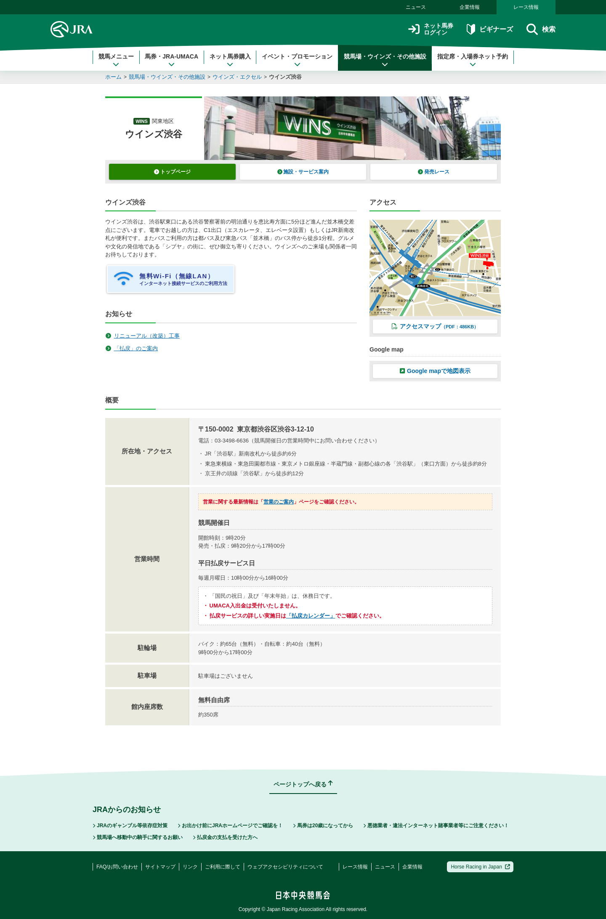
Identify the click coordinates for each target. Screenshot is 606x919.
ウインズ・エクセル (237, 77)
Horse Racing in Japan (480, 867)
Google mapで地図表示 (435, 371)
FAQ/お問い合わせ (117, 867)
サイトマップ (160, 867)
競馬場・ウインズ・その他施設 (385, 60)
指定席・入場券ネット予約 (472, 60)
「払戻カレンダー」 (310, 616)
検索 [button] (541, 29)
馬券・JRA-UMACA (171, 60)
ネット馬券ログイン (430, 29)
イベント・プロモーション (297, 60)
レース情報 (526, 7)
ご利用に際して (222, 867)
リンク (190, 867)
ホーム (113, 77)
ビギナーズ (490, 29)
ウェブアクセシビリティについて (285, 867)
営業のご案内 (278, 502)
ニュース (416, 7)
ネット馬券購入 (230, 60)
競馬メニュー (116, 60)
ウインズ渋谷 (285, 77)
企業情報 (470, 7)
